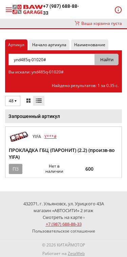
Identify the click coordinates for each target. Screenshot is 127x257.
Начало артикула (49, 45)
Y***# (50, 136)
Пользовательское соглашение (63, 231)
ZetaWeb (76, 253)
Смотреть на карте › (64, 217)
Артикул (16, 45)
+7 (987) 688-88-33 (61, 9)
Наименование (89, 45)
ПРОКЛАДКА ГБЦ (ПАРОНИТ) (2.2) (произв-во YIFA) (62, 153)
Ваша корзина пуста (98, 23)
